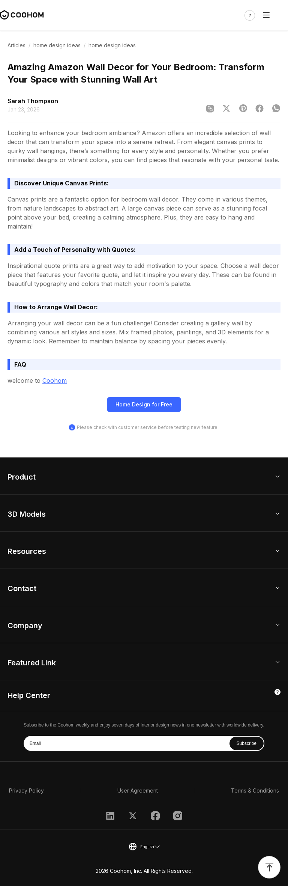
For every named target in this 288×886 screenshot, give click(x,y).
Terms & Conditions (255, 790)
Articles (17, 45)
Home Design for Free (144, 404)
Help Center (29, 695)
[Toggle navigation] (266, 15)
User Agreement (137, 790)
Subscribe (246, 743)
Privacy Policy (26, 790)
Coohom (54, 380)
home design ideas (57, 45)
